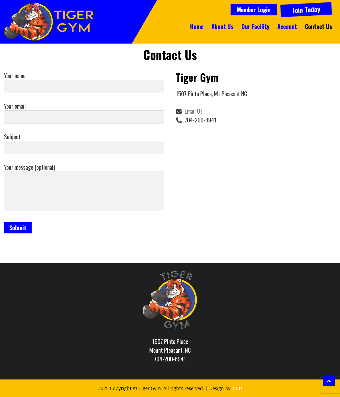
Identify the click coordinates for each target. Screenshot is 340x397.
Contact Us (318, 26)
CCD (237, 388)
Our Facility (255, 26)
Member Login (254, 9)
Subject (84, 142)
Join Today (306, 10)
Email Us (194, 111)
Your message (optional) (84, 188)
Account (287, 26)
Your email (84, 111)
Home (196, 26)
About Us (222, 26)
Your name (84, 81)
